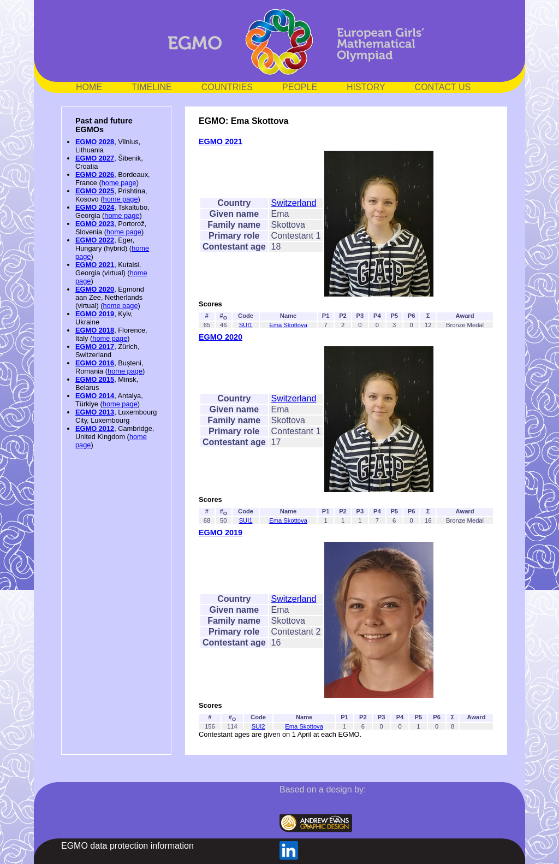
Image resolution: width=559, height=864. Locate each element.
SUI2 (258, 726)
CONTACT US (443, 87)
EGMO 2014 (94, 396)
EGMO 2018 (94, 330)
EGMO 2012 (94, 428)
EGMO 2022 (94, 240)
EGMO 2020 (94, 289)
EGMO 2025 (94, 191)
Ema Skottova (288, 325)
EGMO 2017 (94, 346)
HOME (89, 87)
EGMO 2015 (94, 379)
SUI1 (246, 325)
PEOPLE (299, 87)
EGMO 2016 (94, 363)
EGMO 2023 (94, 224)
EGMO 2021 (94, 265)
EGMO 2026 (94, 174)
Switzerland (294, 203)
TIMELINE (152, 87)
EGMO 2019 (94, 314)
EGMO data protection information (127, 845)
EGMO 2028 (94, 142)
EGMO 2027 (94, 158)
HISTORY (366, 87)
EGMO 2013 (94, 412)
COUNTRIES (227, 87)
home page (119, 183)
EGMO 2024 (94, 207)
